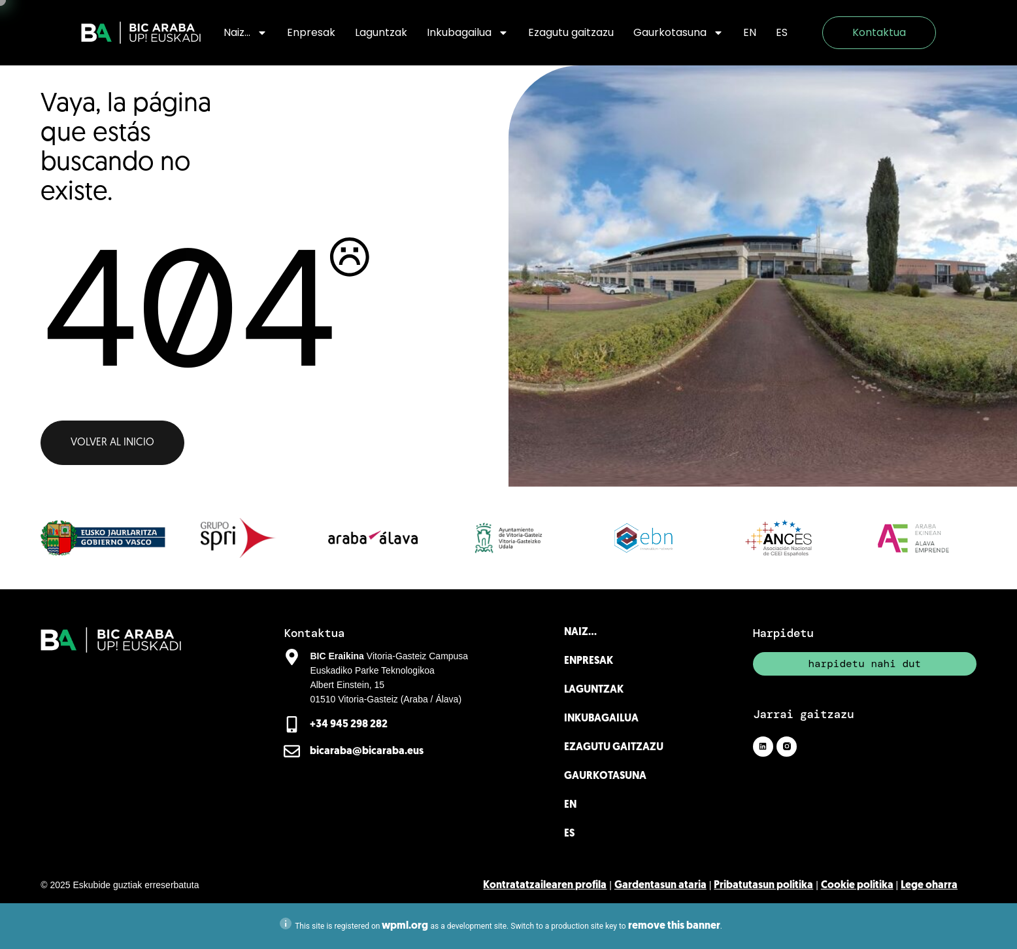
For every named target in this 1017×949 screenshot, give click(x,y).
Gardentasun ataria (660, 885)
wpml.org (405, 926)
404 (188, 309)
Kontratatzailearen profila (545, 885)
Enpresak (311, 32)
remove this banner (674, 926)
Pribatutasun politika (763, 885)
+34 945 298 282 (349, 724)
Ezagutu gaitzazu (571, 32)
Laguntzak (381, 32)
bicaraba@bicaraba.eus (367, 751)
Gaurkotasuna (678, 32)
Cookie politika (857, 885)
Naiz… (245, 32)
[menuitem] (749, 32)
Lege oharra (929, 885)
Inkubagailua (467, 32)
